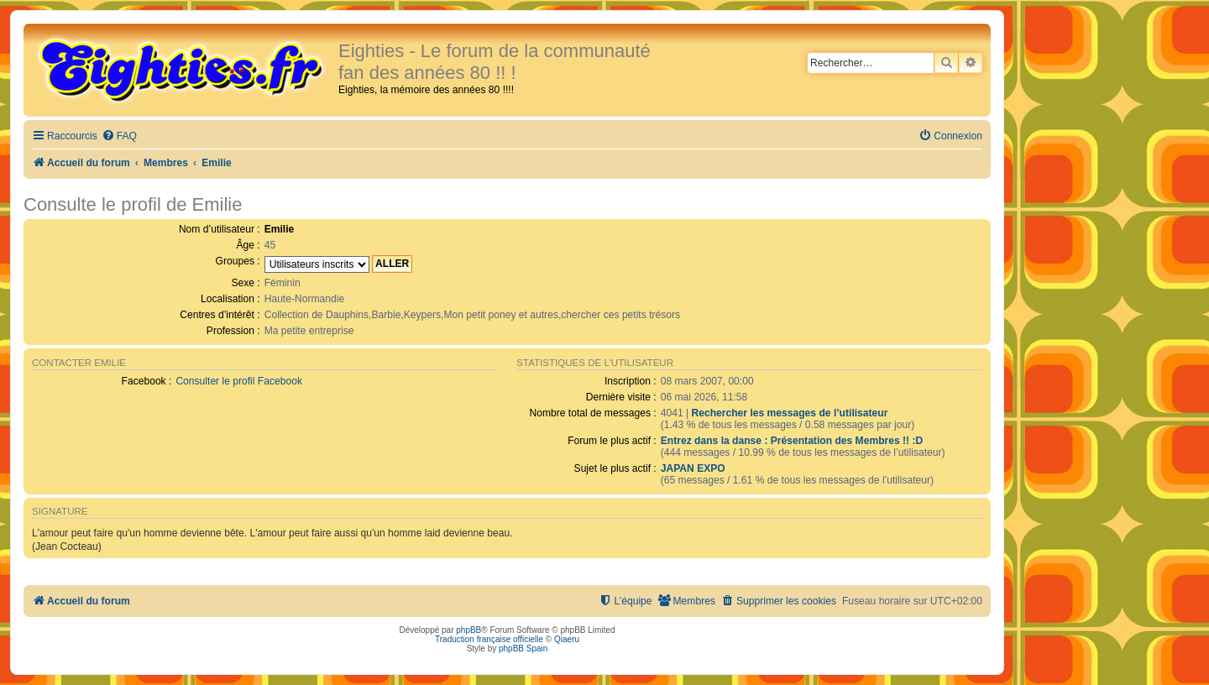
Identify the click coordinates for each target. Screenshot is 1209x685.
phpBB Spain (523, 648)
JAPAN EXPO (693, 468)
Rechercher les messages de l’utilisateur (789, 413)
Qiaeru (566, 639)
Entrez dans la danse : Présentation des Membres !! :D (792, 441)
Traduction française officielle (489, 639)
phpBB (468, 630)
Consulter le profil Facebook (238, 381)
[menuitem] (119, 136)
